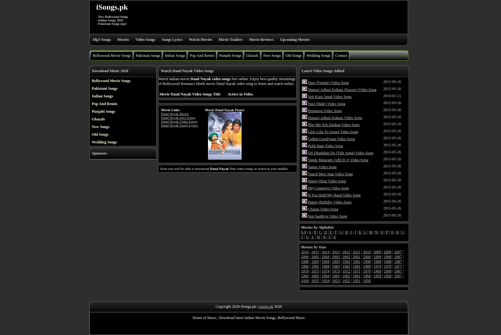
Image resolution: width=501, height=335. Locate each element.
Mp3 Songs (102, 39)
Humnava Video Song (325, 111)
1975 (315, 271)
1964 (325, 276)
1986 (305, 266)
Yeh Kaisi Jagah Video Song (330, 97)
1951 (356, 280)
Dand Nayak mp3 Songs (178, 117)
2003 (336, 257)
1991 (356, 261)
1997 (398, 257)
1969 (377, 271)
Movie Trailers (231, 39)
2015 (315, 252)
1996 (305, 261)
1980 (367, 266)
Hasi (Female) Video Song (328, 82)
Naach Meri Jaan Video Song (330, 174)
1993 (336, 261)
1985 (315, 266)
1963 (336, 276)
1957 (398, 276)
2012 (346, 252)
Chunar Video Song (323, 209)
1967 (398, 271)
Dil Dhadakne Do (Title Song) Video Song (341, 153)
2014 (325, 252)
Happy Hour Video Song (327, 181)
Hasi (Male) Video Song (326, 104)
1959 (377, 276)
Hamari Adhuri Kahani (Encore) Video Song (342, 90)
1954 (325, 280)
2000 (367, 257)
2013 (336, 252)
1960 (367, 276)
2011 (356, 252)
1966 (305, 276)
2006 (305, 257)
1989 (377, 261)
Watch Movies (200, 39)
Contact (341, 55)
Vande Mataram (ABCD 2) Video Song (338, 160)
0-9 (303, 232)
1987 (398, 261)
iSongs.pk (112, 7)
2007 (398, 252)
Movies (123, 39)
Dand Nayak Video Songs (179, 121)
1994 (325, 261)
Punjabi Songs (230, 55)
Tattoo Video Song (322, 167)
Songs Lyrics (172, 39)
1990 (367, 261)
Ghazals (252, 55)
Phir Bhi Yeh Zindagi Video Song (333, 125)
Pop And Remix (202, 55)
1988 (387, 261)
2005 (315, 257)
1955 (315, 280)
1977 (398, 266)
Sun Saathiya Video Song (327, 216)
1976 (305, 271)
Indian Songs (175, 55)
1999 (377, 257)
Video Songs (145, 39)
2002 (346, 257)
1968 (387, 271)
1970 (367, 271)
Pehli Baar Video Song (325, 146)
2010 (367, 252)
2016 (305, 252)
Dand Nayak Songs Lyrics (179, 125)
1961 (356, 276)
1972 (346, 271)
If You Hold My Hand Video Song (334, 195)
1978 (387, 266)
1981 (356, 266)
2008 (387, 252)
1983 (336, 266)
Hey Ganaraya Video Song (328, 188)
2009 (377, 252)
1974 (325, 271)
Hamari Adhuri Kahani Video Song (335, 118)
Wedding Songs (318, 55)
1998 (387, 257)
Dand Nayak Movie (175, 114)
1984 (325, 266)
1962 (346, 276)
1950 (367, 280)
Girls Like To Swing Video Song (333, 132)
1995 (315, 261)
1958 (387, 276)
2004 (325, 257)
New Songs (272, 55)
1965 (315, 276)
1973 (336, 271)
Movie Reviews (261, 39)
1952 (346, 280)
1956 (305, 280)
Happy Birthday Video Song (329, 202)
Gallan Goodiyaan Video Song (331, 139)
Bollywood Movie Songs (112, 55)
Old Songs (294, 55)
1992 (346, 261)
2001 (356, 257)
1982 (346, 266)
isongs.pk (266, 306)
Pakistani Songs (148, 55)
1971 (356, 271)
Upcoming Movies (294, 39)
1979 (377, 266)
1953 (336, 280)
